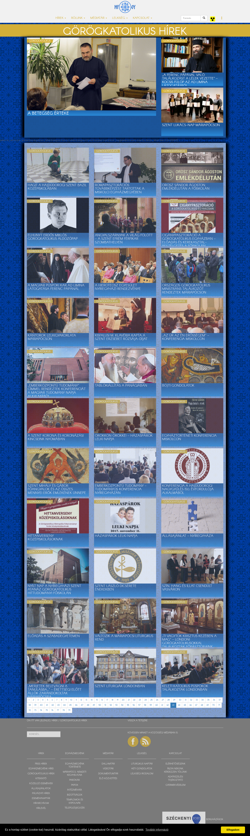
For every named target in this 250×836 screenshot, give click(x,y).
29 (174, 699)
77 (58, 710)
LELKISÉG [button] (120, 18)
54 (122, 705)
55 (128, 705)
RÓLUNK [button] (78, 18)
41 (47, 705)
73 (35, 710)
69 (208, 705)
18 (112, 699)
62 (168, 705)
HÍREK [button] (60, 18)
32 (191, 699)
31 (185, 699)
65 (185, 705)
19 (117, 699)
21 (129, 699)
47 (82, 705)
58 (145, 705)
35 (208, 699)
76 (52, 710)
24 (146, 699)
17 (107, 699)
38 (30, 705)
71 (219, 705)
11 (76, 699)
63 (173, 705)
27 (163, 699)
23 (140, 699)
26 (157, 699)
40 (41, 705)
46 (76, 705)
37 (220, 699)
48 (88, 705)
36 (214, 699)
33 (197, 699)
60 (156, 705)
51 (105, 705)
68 (202, 705)
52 (111, 705)
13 (86, 699)
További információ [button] (156, 829)
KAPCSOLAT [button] (142, 18)
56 (134, 705)
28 (168, 699)
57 (139, 705)
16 (102, 699)
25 (151, 699)
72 (30, 710)
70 (213, 705)
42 (53, 705)
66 (191, 705)
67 (196, 705)
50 (100, 705)
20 (123, 699)
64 (179, 705)
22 (134, 699)
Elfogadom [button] (233, 829)
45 (70, 705)
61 (162, 705)
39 (35, 705)
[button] (222, 18)
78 (64, 710)
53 (116, 705)
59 (151, 705)
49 (94, 705)
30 (180, 699)
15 (97, 699)
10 (71, 699)
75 (47, 710)
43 (58, 705)
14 (92, 699)
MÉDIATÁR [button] (98, 18)
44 (64, 705)
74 (41, 710)
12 (81, 699)
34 (202, 699)
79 (69, 710)
